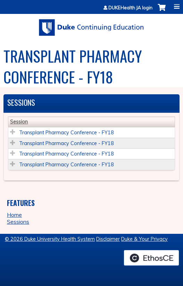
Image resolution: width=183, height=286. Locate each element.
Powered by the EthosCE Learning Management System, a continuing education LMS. (151, 257)
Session (19, 122)
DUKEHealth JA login (130, 8)
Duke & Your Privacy (144, 239)
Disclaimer (108, 239)
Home (14, 214)
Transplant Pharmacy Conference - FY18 (66, 132)
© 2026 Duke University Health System (50, 239)
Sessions (18, 221)
